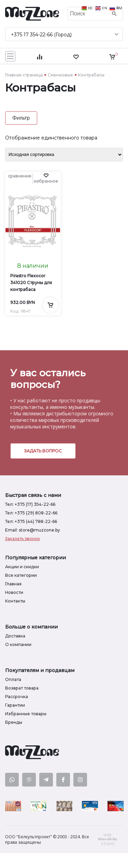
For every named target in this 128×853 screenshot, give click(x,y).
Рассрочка (16, 696)
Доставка (15, 635)
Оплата (13, 679)
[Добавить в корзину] (50, 305)
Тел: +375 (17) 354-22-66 (30, 504)
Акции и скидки (22, 566)
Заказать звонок (22, 538)
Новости (14, 592)
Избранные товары (25, 713)
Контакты (15, 601)
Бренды (13, 722)
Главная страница (24, 74)
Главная (13, 583)
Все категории (21, 575)
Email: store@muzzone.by (32, 530)
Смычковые (60, 74)
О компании (18, 644)
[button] (46, 178)
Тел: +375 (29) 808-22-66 (31, 512)
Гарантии (15, 705)
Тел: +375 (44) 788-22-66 (31, 521)
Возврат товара (22, 688)
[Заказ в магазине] (64, 154)
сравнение (19, 176)
